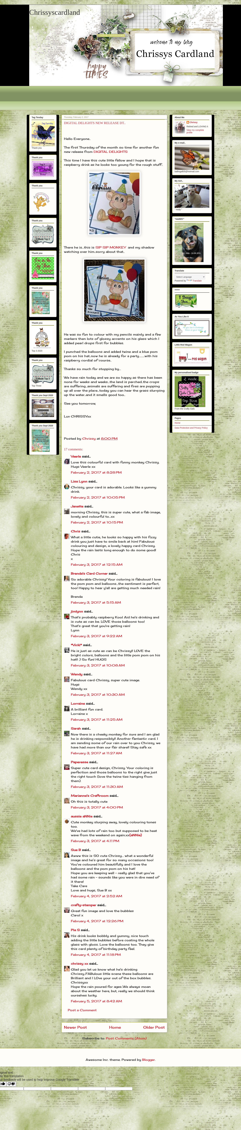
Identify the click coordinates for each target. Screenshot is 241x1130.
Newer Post (75, 1027)
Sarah (76, 728)
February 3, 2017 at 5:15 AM (96, 602)
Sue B (76, 850)
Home (115, 1027)
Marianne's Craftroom (90, 796)
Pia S (75, 930)
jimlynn (77, 611)
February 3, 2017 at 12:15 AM (96, 564)
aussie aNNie (81, 816)
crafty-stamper (83, 905)
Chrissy (194, 122)
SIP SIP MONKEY (110, 247)
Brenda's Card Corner (89, 573)
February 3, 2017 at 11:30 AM (97, 787)
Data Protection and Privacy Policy (191, 428)
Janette (77, 506)
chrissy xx (79, 963)
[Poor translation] (11, 1084)
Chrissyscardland (54, 12)
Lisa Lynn (79, 481)
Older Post (154, 1027)
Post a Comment (82, 1010)
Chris (75, 531)
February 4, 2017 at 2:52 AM (96, 896)
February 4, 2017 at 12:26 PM (97, 921)
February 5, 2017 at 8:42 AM (96, 1001)
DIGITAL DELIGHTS (111, 152)
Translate (194, 280)
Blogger (148, 1060)
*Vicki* (76, 645)
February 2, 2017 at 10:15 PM (97, 522)
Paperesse (79, 762)
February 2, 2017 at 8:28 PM (96, 472)
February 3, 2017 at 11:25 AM (96, 719)
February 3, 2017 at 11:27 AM (96, 753)
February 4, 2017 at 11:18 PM (96, 955)
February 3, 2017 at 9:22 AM (96, 636)
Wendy (76, 674)
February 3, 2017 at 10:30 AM (98, 694)
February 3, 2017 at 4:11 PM (95, 841)
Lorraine (78, 703)
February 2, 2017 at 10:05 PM (98, 497)
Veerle (76, 456)
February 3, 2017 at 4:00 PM (97, 807)
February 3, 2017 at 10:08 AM (98, 665)
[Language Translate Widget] (190, 277)
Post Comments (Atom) (126, 1038)
